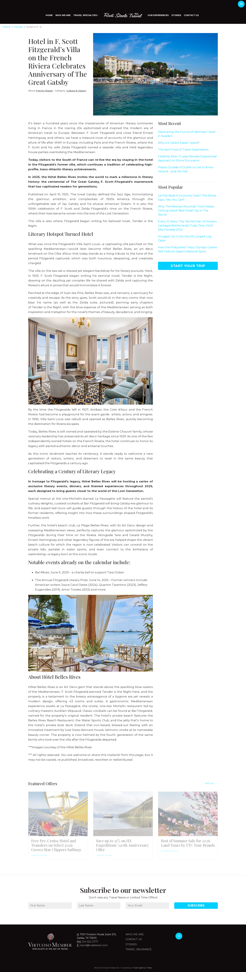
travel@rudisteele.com (94, 945)
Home (49, 15)
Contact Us (191, 15)
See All (210, 783)
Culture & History (76, 90)
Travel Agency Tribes (142, 968)
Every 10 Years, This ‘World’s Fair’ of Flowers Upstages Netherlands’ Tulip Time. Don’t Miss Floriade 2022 (187, 225)
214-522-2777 (90, 941)
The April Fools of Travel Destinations (183, 149)
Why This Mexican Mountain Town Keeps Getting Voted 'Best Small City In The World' (186, 210)
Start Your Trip (188, 266)
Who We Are (63, 15)
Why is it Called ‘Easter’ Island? (179, 142)
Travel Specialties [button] (85, 15)
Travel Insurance (139, 949)
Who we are (135, 934)
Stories (176, 15)
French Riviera (44, 90)
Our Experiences (158, 15)
